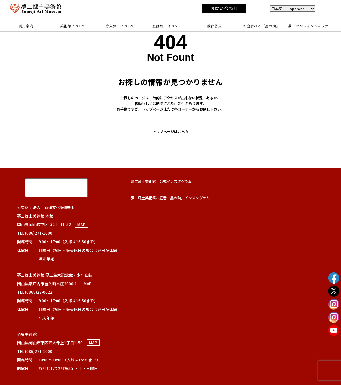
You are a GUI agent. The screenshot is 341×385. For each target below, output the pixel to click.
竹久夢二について (120, 25)
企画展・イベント (167, 25)
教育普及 (214, 25)
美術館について (73, 25)
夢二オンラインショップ (308, 25)
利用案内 (25, 25)
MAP (81, 224)
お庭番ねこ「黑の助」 (261, 25)
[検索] (49, 187)
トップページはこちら (170, 131)
